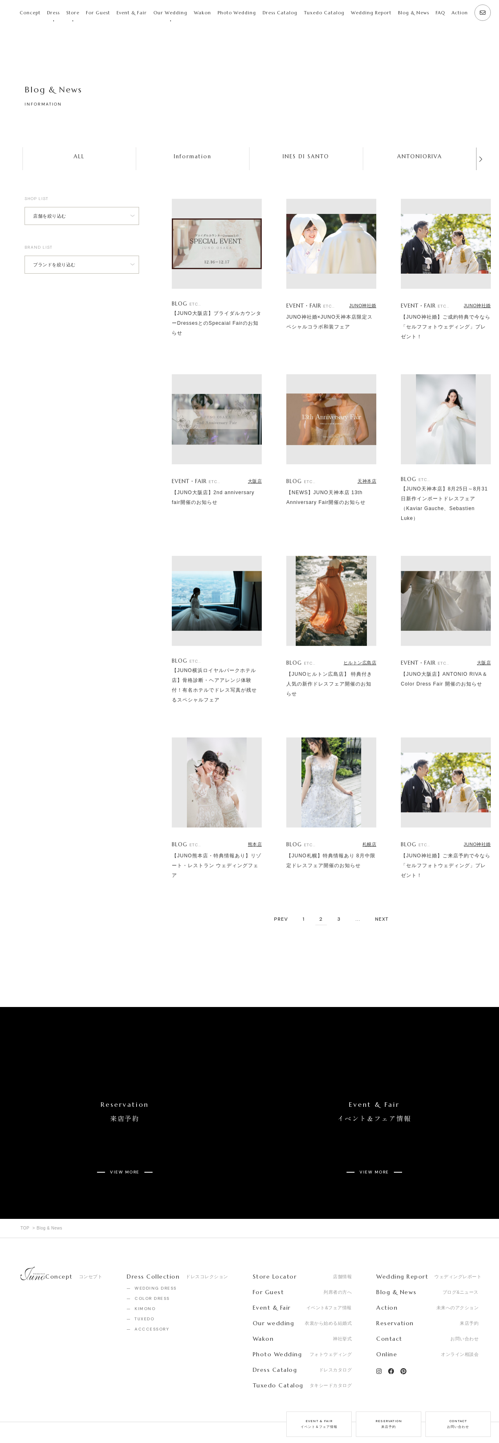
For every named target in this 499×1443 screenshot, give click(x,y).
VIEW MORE (124, 1148)
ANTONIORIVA (419, 156)
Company (32, 1418)
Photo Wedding (237, 13)
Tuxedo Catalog (324, 13)
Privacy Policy (116, 1418)
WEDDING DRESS (156, 1259)
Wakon (202, 13)
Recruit (72, 1418)
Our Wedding (170, 13)
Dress (53, 13)
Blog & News (413, 13)
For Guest (98, 13)
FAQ (440, 13)
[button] (480, 159)
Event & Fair (132, 13)
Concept (30, 13)
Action (460, 13)
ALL (79, 156)
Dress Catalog (280, 13)
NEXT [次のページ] (382, 919)
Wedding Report (371, 13)
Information (192, 156)
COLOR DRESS (152, 1269)
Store (72, 13)
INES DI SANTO (306, 156)
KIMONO (145, 1279)
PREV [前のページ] (281, 919)
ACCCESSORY (152, 1300)
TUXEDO (144, 1289)
